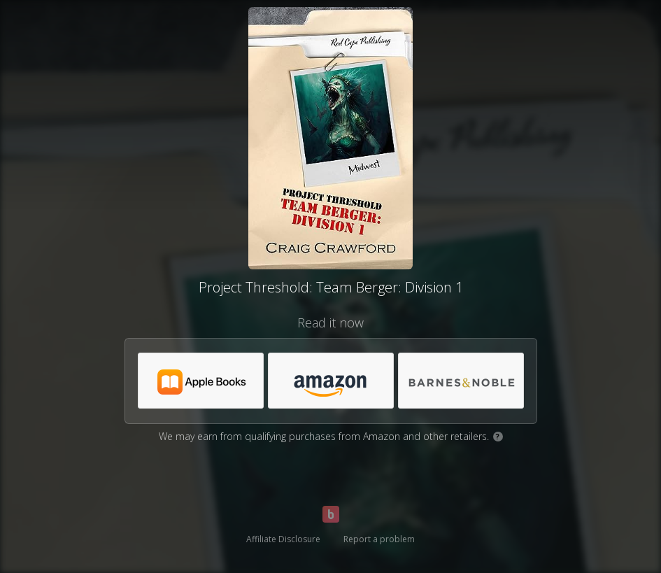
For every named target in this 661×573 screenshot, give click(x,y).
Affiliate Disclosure (283, 539)
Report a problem (379, 539)
